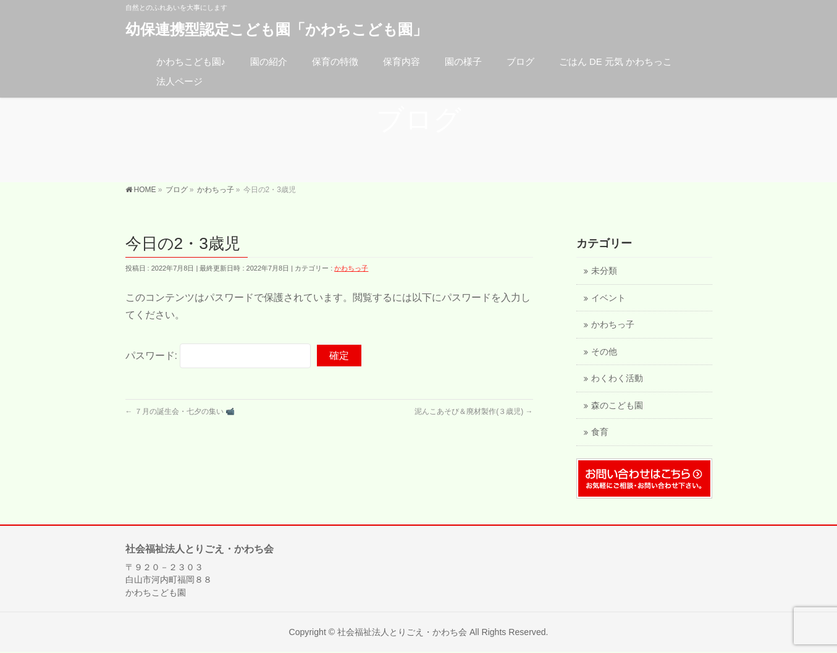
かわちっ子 (351, 268)
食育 (599, 432)
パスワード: (218, 355)
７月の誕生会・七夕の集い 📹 (180, 411)
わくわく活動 (617, 378)
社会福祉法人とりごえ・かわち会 (402, 632)
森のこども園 (617, 405)
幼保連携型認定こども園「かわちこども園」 (276, 29)
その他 (604, 351)
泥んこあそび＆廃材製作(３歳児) (473, 411)
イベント (608, 298)
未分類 (604, 271)
